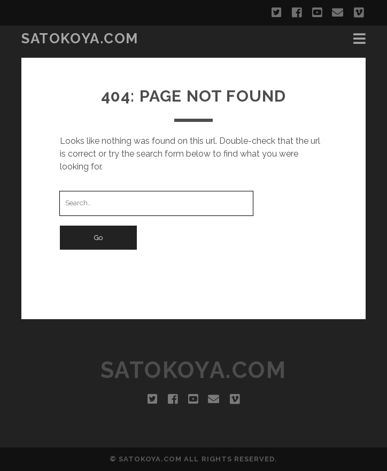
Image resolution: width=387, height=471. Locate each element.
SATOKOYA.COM (79, 38)
